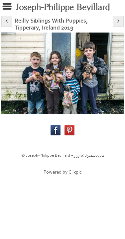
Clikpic (75, 172)
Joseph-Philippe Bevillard (63, 7)
